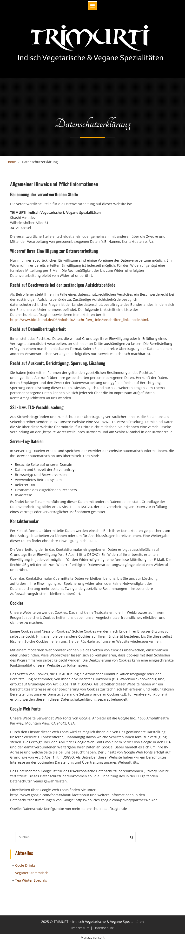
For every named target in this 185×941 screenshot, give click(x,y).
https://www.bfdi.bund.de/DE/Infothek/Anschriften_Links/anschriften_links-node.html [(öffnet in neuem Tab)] (79, 319)
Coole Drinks (25, 865)
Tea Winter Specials (31, 880)
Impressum (80, 928)
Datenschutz (103, 928)
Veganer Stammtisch (31, 873)
